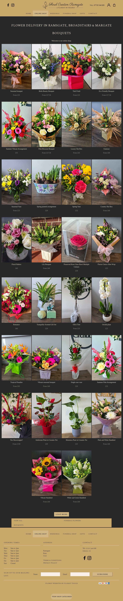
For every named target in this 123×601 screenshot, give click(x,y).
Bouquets (19, 525)
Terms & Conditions (52, 560)
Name (35, 574)
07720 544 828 (99, 5)
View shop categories (62, 596)
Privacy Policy (50, 563)
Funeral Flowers (72, 520)
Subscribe (102, 574)
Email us (87, 551)
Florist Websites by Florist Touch (61, 583)
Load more (61, 514)
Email (65, 574)
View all (18, 520)
